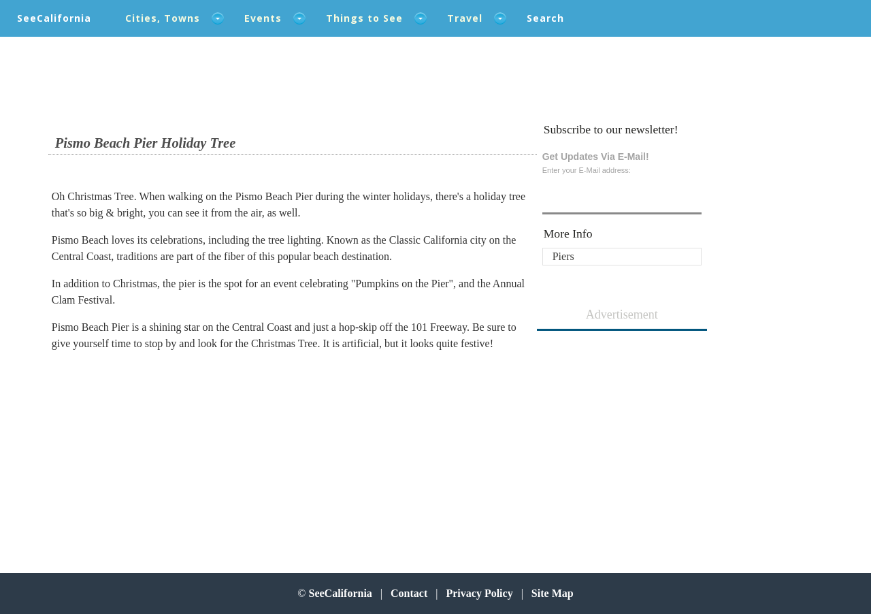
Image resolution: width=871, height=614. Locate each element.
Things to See (364, 18)
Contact (409, 593)
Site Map (552, 593)
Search (545, 18)
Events (263, 18)
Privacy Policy (479, 593)
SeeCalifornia (54, 18)
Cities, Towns (162, 18)
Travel (464, 18)
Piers (563, 256)
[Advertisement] (154, 448)
